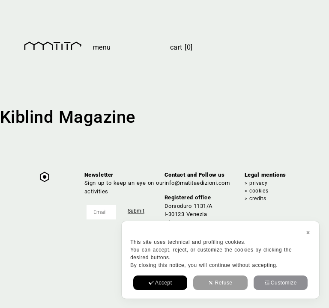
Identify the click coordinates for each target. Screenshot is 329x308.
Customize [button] (280, 283)
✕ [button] (308, 233)
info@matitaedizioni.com (197, 183)
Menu (102, 47)
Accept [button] (160, 283)
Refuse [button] (221, 283)
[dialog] (220, 260)
